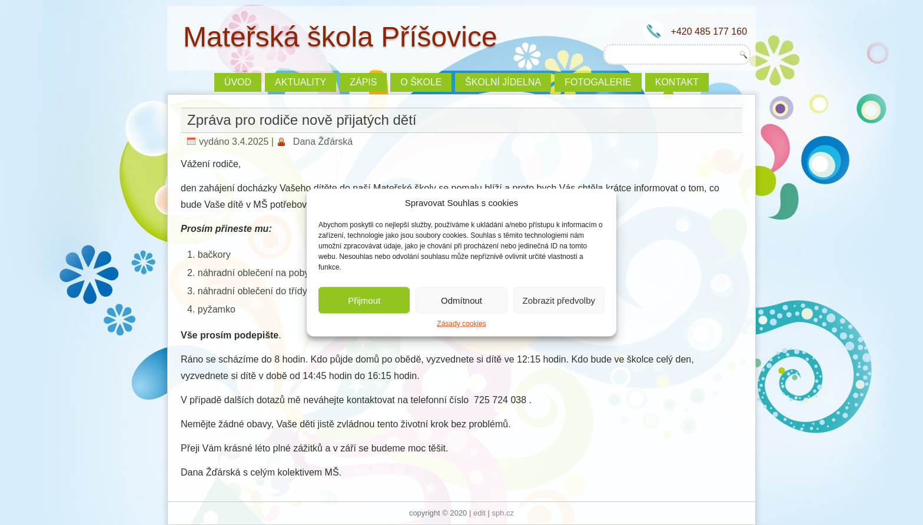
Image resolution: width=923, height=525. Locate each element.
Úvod (237, 82)
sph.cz (503, 513)
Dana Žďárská (323, 142)
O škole (420, 82)
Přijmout (364, 300)
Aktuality (300, 82)
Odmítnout (461, 300)
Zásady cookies (461, 324)
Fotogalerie (598, 82)
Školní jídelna (503, 82)
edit (479, 513)
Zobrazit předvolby (559, 300)
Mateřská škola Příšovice (340, 36)
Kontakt (677, 82)
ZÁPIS (363, 82)
